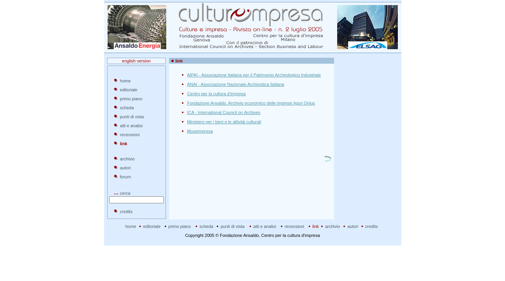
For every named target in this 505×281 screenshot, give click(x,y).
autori (125, 167)
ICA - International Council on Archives (224, 112)
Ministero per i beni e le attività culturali (224, 121)
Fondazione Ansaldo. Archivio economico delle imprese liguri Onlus (251, 103)
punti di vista (132, 116)
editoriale (129, 89)
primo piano (131, 98)
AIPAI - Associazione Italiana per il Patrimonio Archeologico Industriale (254, 75)
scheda (127, 107)
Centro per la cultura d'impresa (216, 93)
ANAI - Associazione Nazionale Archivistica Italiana (235, 84)
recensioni (130, 134)
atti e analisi (131, 125)
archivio (127, 159)
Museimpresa (200, 131)
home (125, 80)
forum (125, 176)
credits (126, 211)
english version (136, 61)
